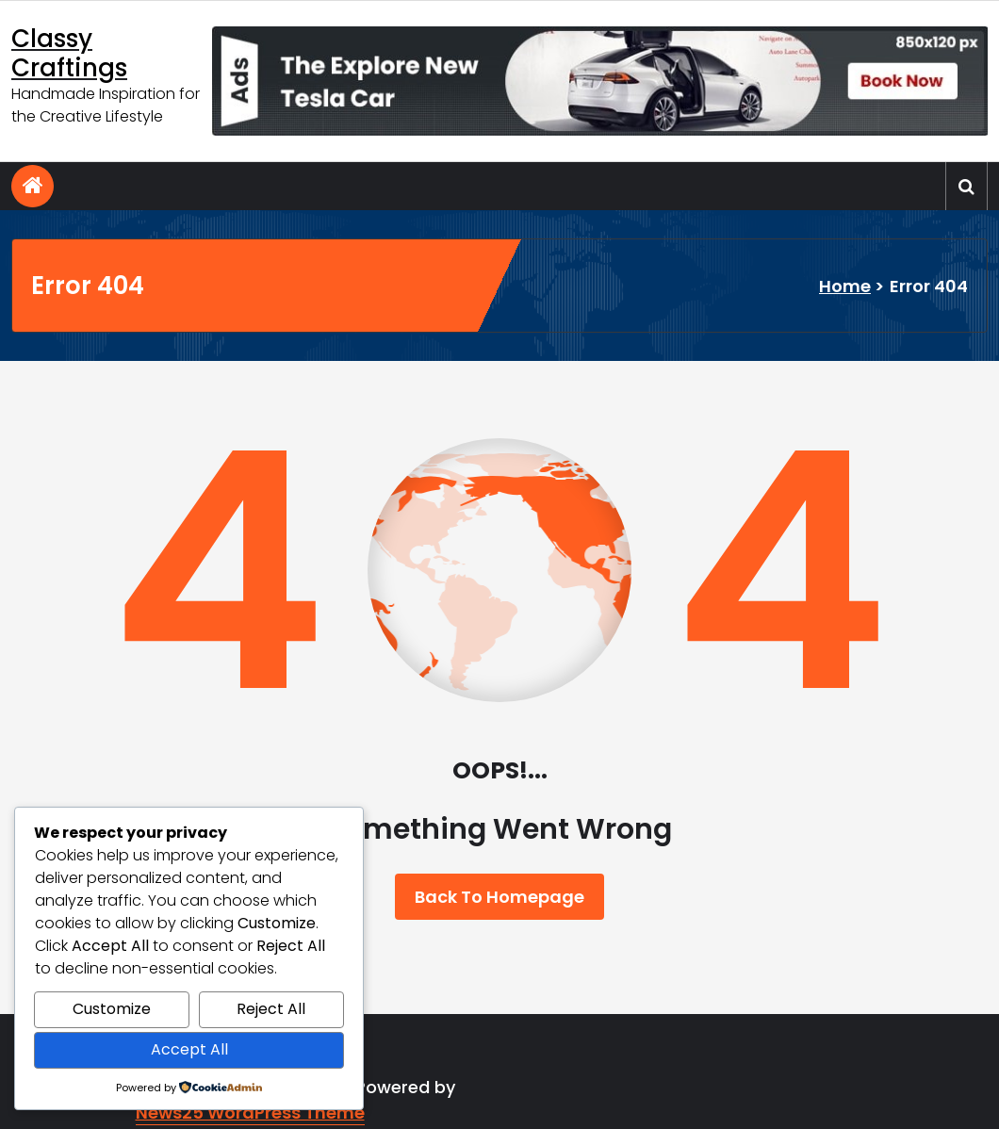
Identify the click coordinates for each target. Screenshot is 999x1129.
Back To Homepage (499, 896)
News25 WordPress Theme (250, 1112)
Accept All (189, 1049)
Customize (112, 1009)
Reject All (271, 1009)
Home (845, 286)
